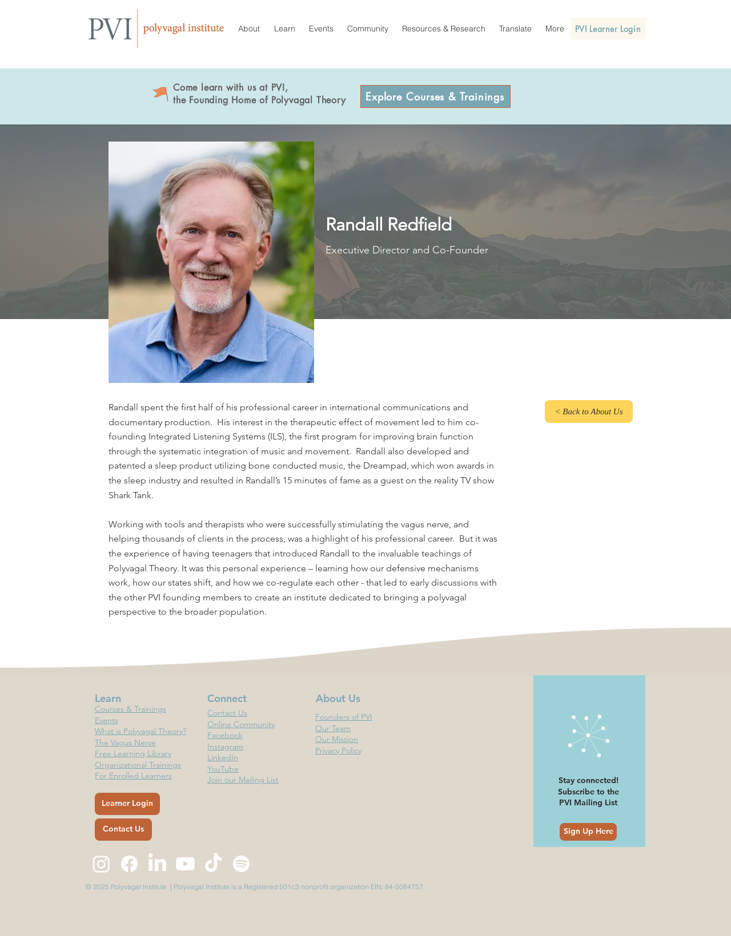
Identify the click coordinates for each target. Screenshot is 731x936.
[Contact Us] (123, 829)
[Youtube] (185, 864)
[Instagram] (101, 864)
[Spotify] (241, 864)
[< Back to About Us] (589, 411)
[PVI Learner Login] (608, 28)
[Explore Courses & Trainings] (435, 96)
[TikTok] (213, 864)
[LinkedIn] (157, 864)
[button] (249, 28)
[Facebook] (129, 864)
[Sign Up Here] (588, 832)
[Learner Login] (127, 804)
